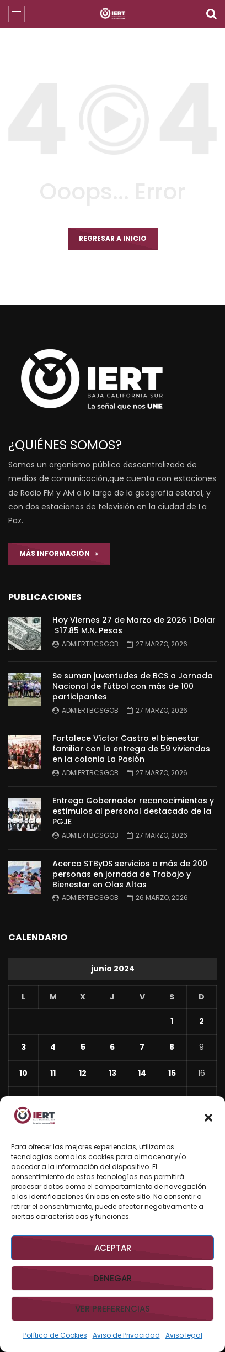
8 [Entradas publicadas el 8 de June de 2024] (171, 1047)
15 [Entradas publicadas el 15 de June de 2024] (172, 1073)
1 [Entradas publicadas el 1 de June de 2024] (171, 1021)
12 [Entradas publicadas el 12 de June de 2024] (83, 1073)
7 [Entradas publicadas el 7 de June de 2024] (142, 1047)
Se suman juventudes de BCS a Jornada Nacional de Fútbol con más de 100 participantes (132, 686)
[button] (208, 1117)
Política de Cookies (55, 1335)
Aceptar (112, 1248)
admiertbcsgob (90, 644)
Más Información (59, 553)
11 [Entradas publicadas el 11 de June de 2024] (53, 1073)
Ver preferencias (112, 1308)
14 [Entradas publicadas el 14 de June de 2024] (142, 1073)
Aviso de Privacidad (126, 1335)
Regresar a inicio (113, 238)
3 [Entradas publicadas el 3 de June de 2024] (23, 1047)
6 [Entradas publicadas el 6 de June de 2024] (112, 1047)
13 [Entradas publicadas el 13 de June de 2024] (112, 1073)
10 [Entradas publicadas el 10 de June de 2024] (23, 1073)
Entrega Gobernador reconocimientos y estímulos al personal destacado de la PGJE (133, 811)
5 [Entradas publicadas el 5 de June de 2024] (83, 1047)
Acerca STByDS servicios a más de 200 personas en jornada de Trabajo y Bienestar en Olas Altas (129, 874)
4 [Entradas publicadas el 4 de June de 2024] (53, 1047)
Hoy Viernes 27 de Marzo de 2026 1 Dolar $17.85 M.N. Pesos (134, 625)
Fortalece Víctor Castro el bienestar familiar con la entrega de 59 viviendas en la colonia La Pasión (131, 749)
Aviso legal (183, 1335)
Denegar (112, 1278)
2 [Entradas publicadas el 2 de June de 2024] (201, 1021)
